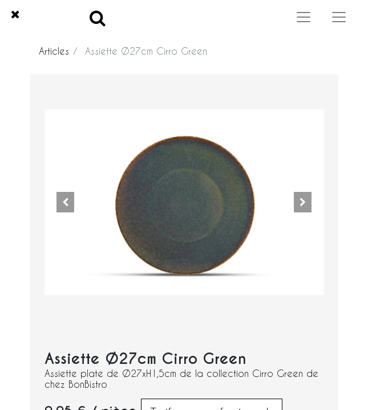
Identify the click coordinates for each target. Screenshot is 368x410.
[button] (66, 202)
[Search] (97, 17)
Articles (54, 51)
